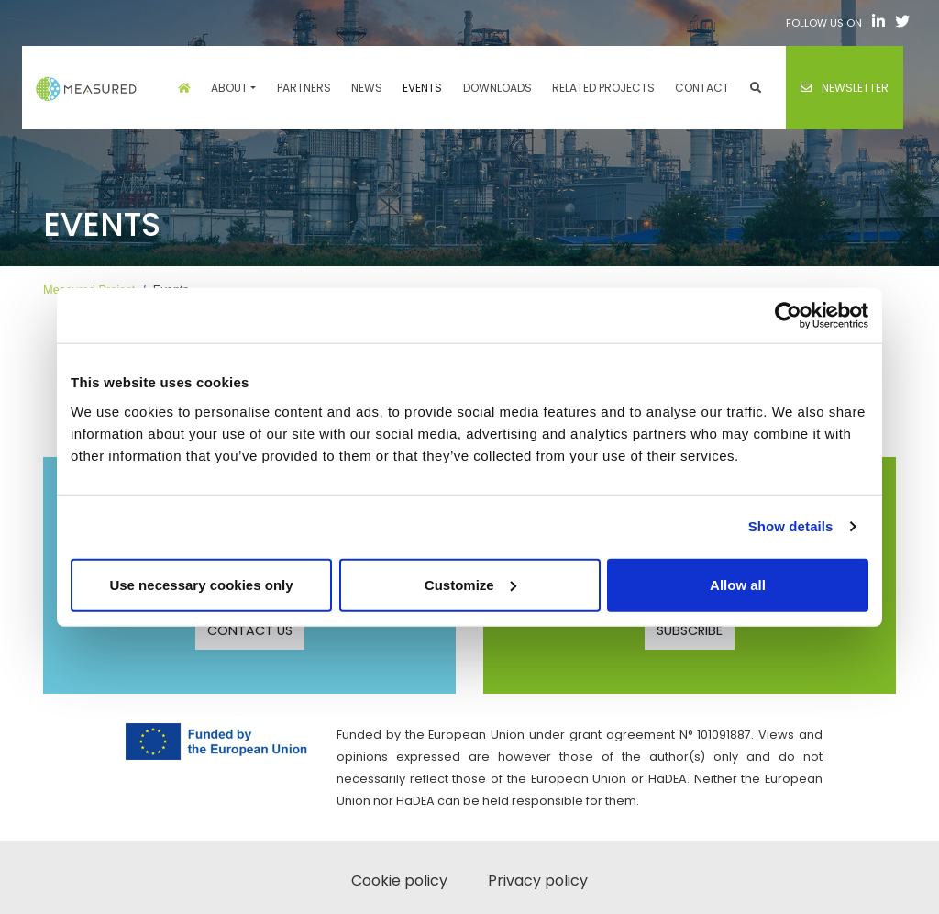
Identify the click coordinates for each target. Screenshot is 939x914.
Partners (304, 87)
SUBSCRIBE (690, 630)
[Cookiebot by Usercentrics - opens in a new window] (788, 315)
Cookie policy (399, 880)
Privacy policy (538, 880)
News (366, 87)
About (229, 87)
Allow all (738, 584)
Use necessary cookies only (201, 584)
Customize (470, 584)
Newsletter (845, 87)
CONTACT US (250, 630)
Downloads (497, 87)
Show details (791, 526)
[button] (755, 88)
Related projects (603, 87)
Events (422, 87)
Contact (702, 87)
